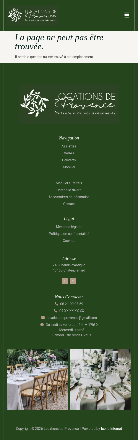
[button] (127, 15)
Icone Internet (111, 429)
